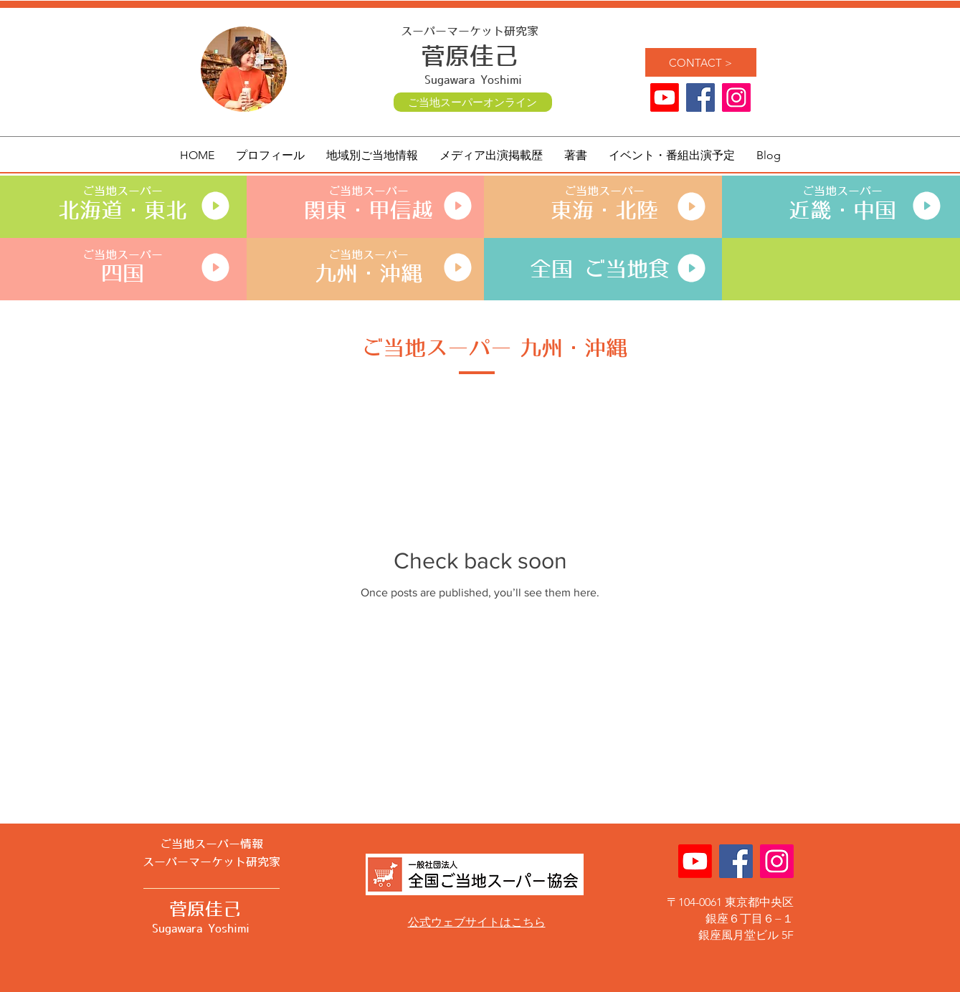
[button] (372, 155)
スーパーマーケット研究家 (469, 31)
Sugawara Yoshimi (473, 80)
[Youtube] (664, 97)
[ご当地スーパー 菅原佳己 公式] (736, 97)
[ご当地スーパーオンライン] (473, 102)
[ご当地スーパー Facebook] (700, 97)
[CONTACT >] (700, 62)
